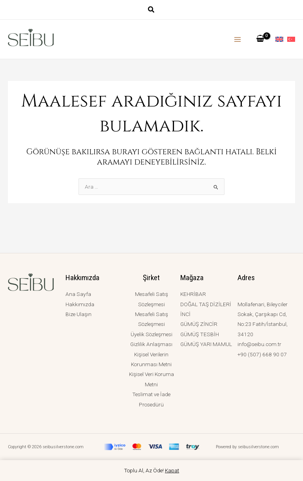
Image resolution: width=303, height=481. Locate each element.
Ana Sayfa (78, 294)
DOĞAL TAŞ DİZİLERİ (205, 304)
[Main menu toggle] (237, 39)
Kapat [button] (172, 470)
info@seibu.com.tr (259, 344)
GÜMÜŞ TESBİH (199, 334)
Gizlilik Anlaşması (151, 344)
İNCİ (185, 314)
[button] (151, 10)
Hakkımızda (79, 304)
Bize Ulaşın (78, 314)
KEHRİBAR (193, 294)
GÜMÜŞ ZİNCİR (198, 324)
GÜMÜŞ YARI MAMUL (206, 344)
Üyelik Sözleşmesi (151, 334)
